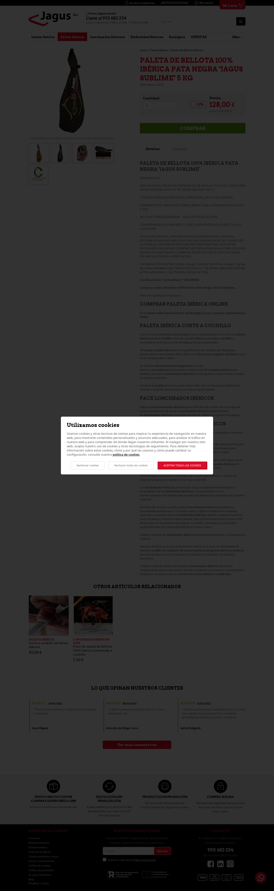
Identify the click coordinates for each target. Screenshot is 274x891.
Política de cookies (126, 454)
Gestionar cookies (87, 465)
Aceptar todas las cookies (182, 465)
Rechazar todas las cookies (131, 465)
